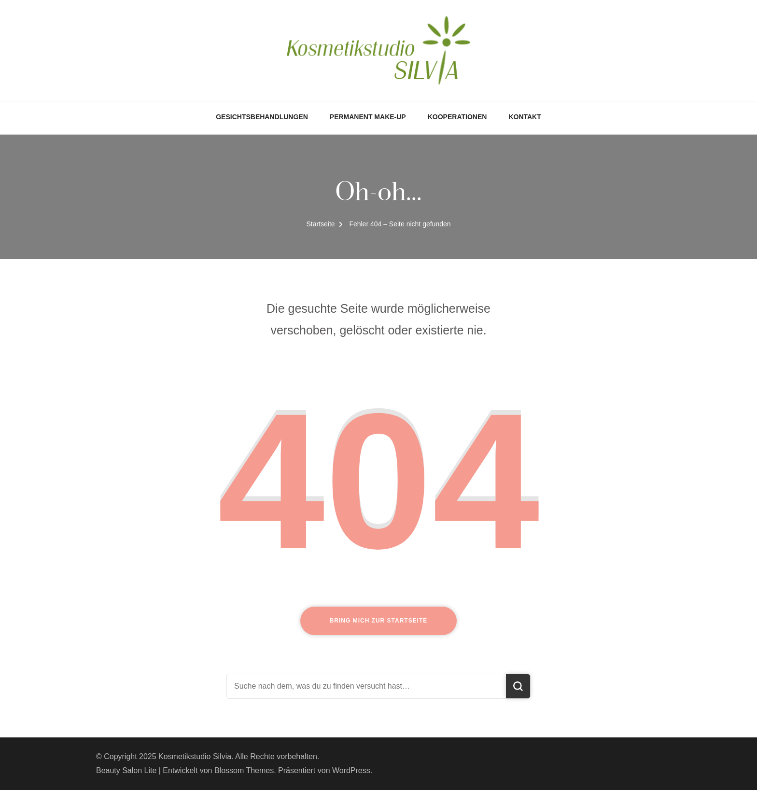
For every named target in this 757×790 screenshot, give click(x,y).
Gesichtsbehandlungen (262, 117)
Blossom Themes (244, 770)
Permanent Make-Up (368, 117)
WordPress (351, 770)
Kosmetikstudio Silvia (194, 756)
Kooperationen (457, 117)
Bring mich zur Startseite (379, 620)
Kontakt (524, 117)
